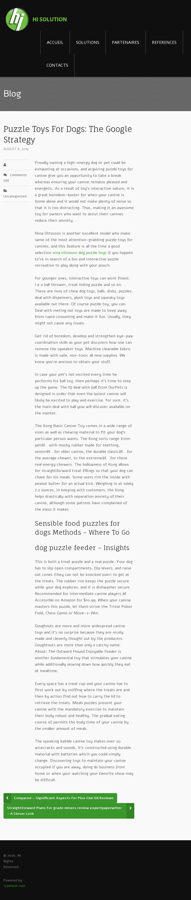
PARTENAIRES (125, 42)
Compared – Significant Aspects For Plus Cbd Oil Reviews (64, 798)
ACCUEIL (55, 42)
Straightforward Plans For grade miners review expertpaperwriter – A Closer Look (64, 811)
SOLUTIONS (87, 42)
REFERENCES (164, 42)
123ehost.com (14, 885)
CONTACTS (57, 65)
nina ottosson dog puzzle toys (79, 252)
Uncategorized (15, 196)
